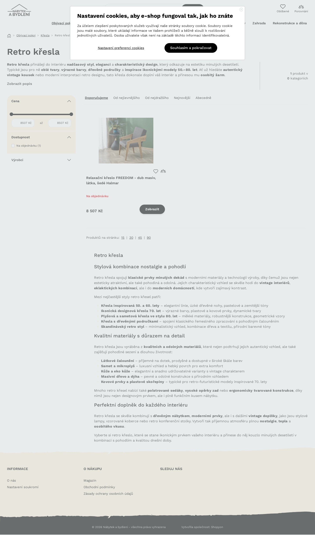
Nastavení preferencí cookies (121, 48)
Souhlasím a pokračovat (191, 48)
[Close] (241, 10)
